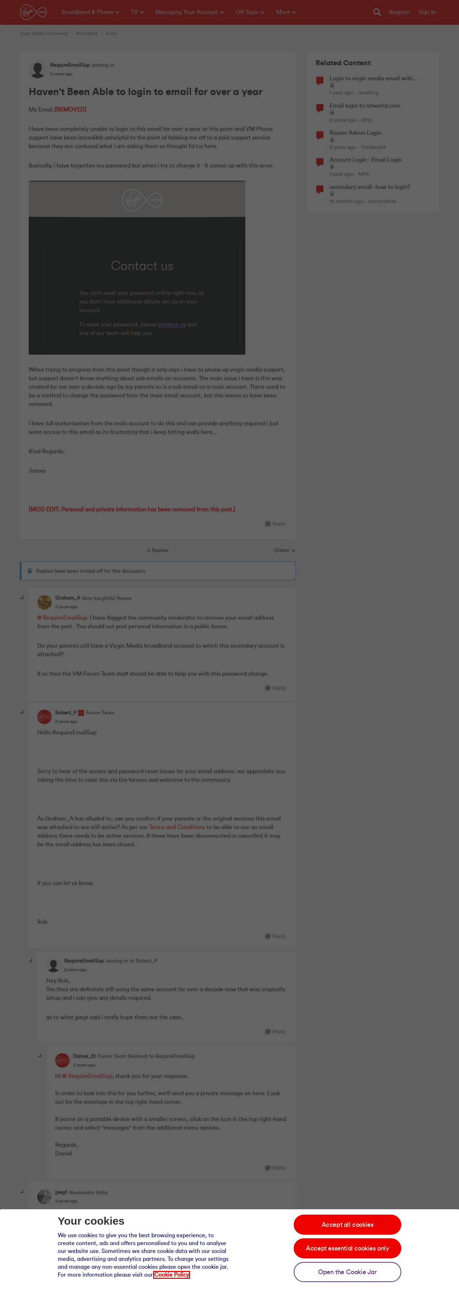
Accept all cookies (348, 1224)
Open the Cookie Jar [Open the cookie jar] (347, 1272)
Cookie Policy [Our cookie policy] (171, 1275)
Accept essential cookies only (347, 1248)
